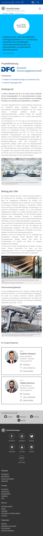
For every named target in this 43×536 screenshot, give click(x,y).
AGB (2, 498)
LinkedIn (8, 417)
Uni (6, 2)
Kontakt (21, 420)
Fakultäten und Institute (8, 526)
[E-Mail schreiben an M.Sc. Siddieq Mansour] (26, 400)
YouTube (34, 417)
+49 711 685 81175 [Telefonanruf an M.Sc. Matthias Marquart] (29, 368)
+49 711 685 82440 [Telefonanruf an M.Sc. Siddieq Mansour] (29, 397)
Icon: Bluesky (31, 436)
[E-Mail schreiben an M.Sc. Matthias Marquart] (26, 371)
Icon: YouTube (22, 447)
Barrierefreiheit (5, 494)
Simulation (11, 13)
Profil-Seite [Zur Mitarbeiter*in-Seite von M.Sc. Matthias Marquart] (26, 364)
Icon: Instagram (22, 436)
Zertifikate (4, 496)
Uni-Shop (4, 515)
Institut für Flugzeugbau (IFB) (12, 82)
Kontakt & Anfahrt (6, 506)
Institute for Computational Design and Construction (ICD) (21, 79)
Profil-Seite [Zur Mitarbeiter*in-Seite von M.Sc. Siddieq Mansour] (26, 394)
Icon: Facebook (11, 436)
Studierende (5, 474)
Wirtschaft (4, 481)
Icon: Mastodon (12, 447)
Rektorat (4, 524)
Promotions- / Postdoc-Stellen (10, 513)
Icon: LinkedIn (31, 447)
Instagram (21, 417)
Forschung (5, 13)
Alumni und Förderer (7, 479)
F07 (18, 2)
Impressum (4, 489)
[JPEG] (21, 69)
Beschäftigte (5, 476)
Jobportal (4, 511)
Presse (3, 509)
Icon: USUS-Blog (21, 458)
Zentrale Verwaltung (7, 530)
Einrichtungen (5, 528)
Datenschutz (5, 491)
